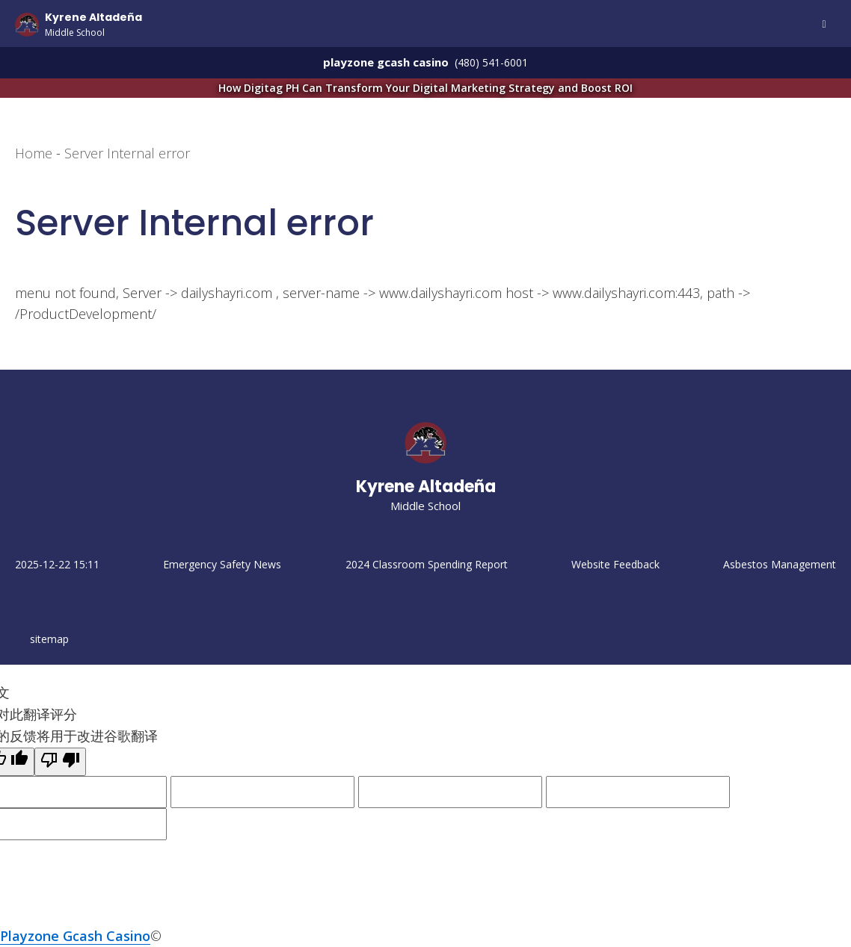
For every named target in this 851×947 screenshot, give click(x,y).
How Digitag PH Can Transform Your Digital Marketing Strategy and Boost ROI (495, 87)
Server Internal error (127, 153)
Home (33, 153)
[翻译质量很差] (60, 762)
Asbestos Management (779, 564)
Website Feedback (615, 564)
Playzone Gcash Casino (75, 936)
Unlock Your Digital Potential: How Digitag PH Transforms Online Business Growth (786, 638)
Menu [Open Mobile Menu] (824, 25)
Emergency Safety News (222, 564)
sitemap (49, 639)
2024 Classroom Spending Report (426, 564)
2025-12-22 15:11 (57, 564)
